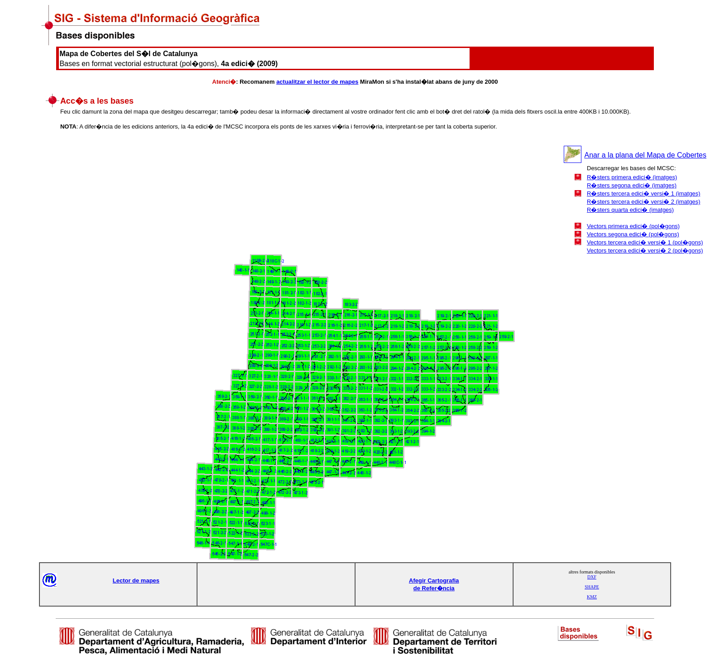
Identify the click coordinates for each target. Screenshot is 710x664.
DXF (591, 576)
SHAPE (592, 586)
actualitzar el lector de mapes (317, 81)
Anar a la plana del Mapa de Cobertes (645, 155)
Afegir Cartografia (434, 580)
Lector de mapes (136, 580)
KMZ (592, 596)
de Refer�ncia (434, 588)
